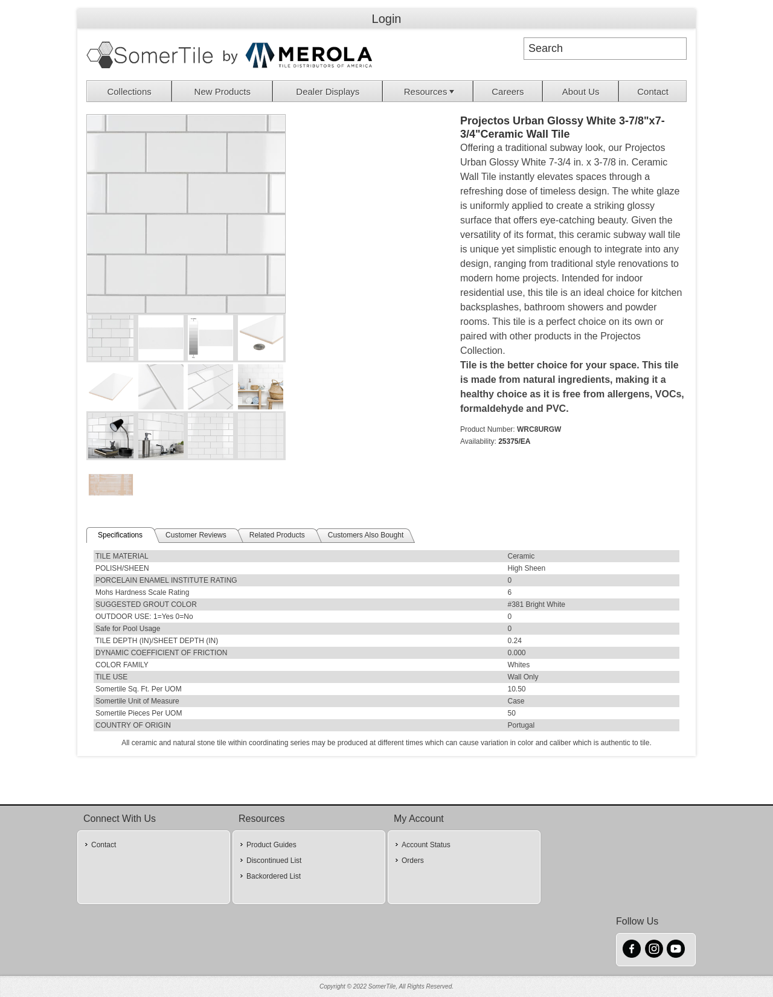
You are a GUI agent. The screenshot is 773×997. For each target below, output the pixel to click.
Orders (413, 860)
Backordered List (273, 876)
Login (387, 18)
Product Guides (271, 845)
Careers (508, 91)
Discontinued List (273, 860)
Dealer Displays (327, 91)
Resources (430, 91)
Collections (129, 91)
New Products (222, 91)
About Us (581, 91)
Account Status (426, 845)
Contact (653, 91)
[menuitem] (129, 91)
